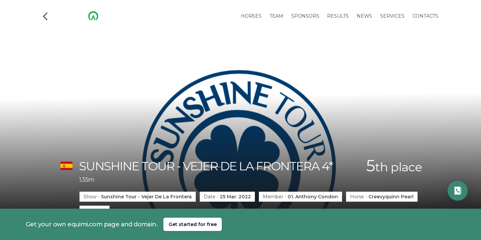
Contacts (425, 16)
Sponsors (305, 16)
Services (392, 16)
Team (276, 16)
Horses (251, 16)
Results (338, 16)
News (364, 16)
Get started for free (193, 224)
